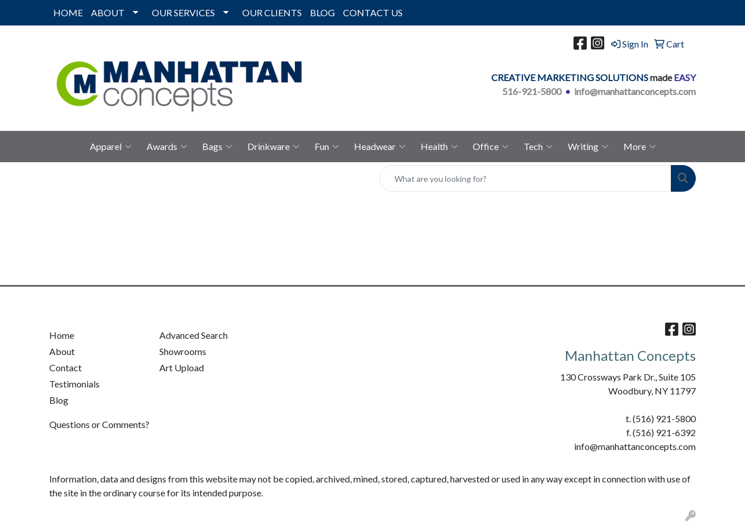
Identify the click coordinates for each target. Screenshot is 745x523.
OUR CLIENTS (272, 12)
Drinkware (273, 146)
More (639, 146)
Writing (588, 146)
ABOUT (108, 12)
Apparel (111, 146)
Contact (65, 367)
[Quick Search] (525, 178)
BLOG (322, 12)
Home (61, 335)
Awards (167, 146)
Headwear (380, 146)
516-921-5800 (531, 91)
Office (491, 146)
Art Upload (181, 367)
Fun (327, 146)
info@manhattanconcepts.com (635, 91)
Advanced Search (193, 335)
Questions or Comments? (99, 424)
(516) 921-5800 (664, 418)
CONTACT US (373, 12)
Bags (217, 146)
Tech (538, 146)
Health (439, 146)
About (62, 351)
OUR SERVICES (183, 12)
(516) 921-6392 (664, 432)
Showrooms (182, 351)
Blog (58, 399)
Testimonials (74, 383)
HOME (68, 12)
